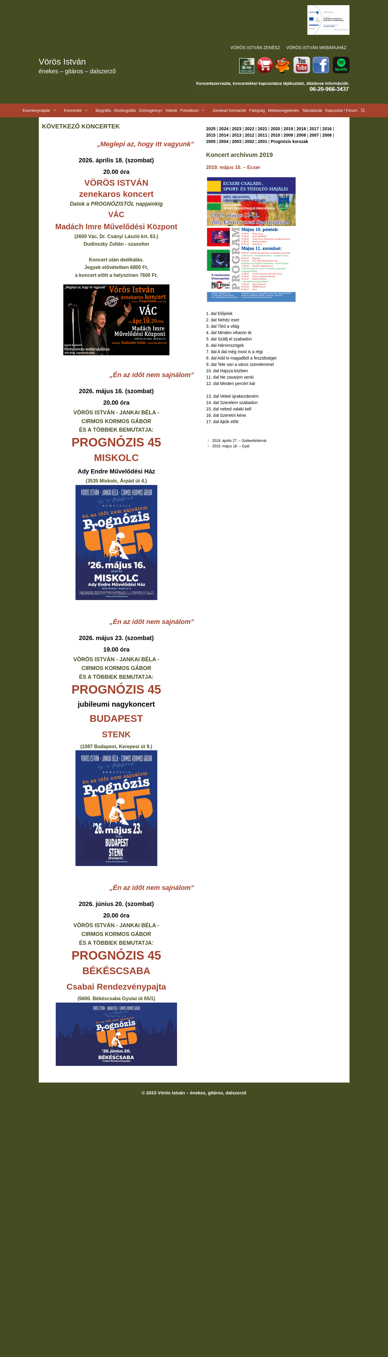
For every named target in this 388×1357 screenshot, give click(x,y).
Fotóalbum (195, 110)
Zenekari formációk (229, 110)
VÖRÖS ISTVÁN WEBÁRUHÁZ (316, 47)
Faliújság (257, 110)
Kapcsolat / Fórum (341, 110)
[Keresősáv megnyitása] (363, 110)
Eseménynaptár (42, 110)
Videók (171, 110)
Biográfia (103, 110)
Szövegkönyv (150, 110)
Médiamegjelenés (283, 110)
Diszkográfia (125, 110)
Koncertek (79, 110)
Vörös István (62, 61)
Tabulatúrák (312, 110)
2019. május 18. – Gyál (230, 446)
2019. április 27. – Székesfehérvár (239, 441)
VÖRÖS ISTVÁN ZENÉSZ (255, 47)
